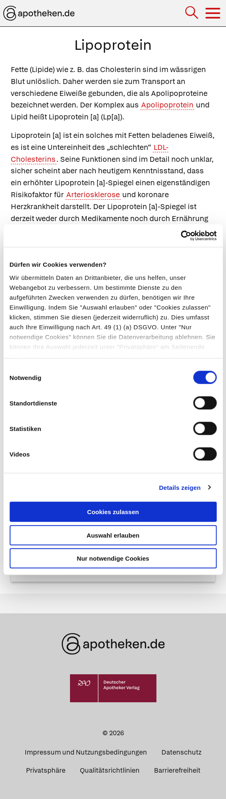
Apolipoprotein (167, 104)
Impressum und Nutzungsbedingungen (86, 752)
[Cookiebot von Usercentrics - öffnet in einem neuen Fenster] (180, 235)
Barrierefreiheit (177, 770)
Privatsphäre (45, 770)
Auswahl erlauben (112, 534)
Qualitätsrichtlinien (110, 770)
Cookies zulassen (113, 511)
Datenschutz (181, 752)
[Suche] (192, 13)
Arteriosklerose (93, 194)
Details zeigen (179, 487)
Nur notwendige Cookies (113, 558)
